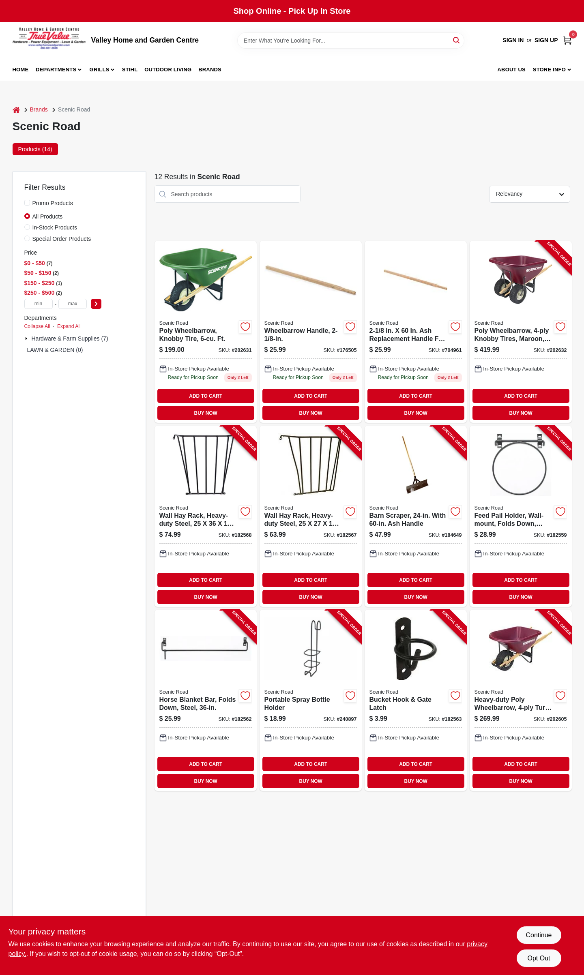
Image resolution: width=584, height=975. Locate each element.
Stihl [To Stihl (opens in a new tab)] (130, 69)
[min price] (38, 304)
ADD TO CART (205, 396)
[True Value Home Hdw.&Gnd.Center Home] (49, 40)
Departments (56, 69)
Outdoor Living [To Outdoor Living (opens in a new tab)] (167, 69)
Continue (539, 935)
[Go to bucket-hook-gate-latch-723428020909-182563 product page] (416, 700)
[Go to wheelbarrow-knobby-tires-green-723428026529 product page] (206, 332)
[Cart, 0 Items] (567, 40)
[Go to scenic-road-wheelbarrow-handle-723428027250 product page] (416, 332)
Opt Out (538, 958)
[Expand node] (27, 338)
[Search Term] (350, 40)
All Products (47, 216)
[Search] (457, 40)
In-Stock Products (54, 227)
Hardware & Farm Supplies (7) (70, 338)
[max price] (72, 304)
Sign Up (546, 40)
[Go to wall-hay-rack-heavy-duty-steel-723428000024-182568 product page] (206, 516)
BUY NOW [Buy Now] (205, 413)
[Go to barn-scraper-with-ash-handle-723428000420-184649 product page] (416, 516)
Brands (209, 69)
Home (21, 69)
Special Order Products (61, 239)
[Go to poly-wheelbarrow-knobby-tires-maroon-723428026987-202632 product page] (521, 332)
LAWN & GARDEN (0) (55, 350)
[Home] (16, 109)
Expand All (69, 326)
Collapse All (37, 326)
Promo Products (52, 203)
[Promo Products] (27, 203)
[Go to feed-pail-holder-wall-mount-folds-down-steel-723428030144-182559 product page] (521, 516)
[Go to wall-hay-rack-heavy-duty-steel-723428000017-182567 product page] (311, 516)
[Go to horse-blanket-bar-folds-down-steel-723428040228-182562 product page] (206, 700)
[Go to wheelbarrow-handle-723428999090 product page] (311, 332)
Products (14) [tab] (35, 149)
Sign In (513, 40)
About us (511, 69)
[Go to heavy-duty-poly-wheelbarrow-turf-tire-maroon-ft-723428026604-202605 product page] (521, 700)
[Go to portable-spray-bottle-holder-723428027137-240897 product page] (311, 700)
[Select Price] (96, 304)
